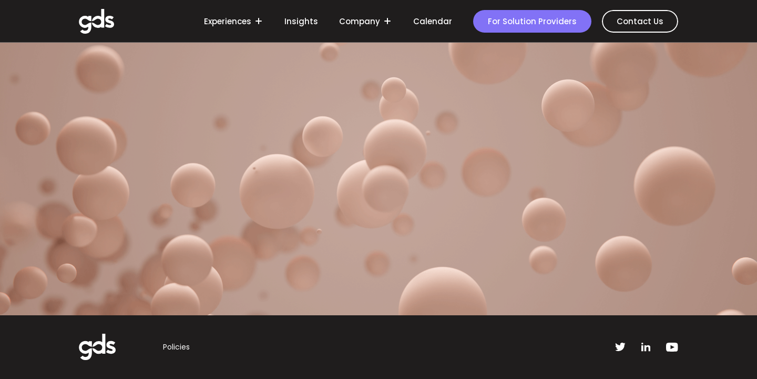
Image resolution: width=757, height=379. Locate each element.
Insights (301, 21)
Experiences (232, 21)
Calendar (432, 21)
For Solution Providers (532, 21)
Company (364, 21)
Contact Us (640, 21)
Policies (176, 347)
